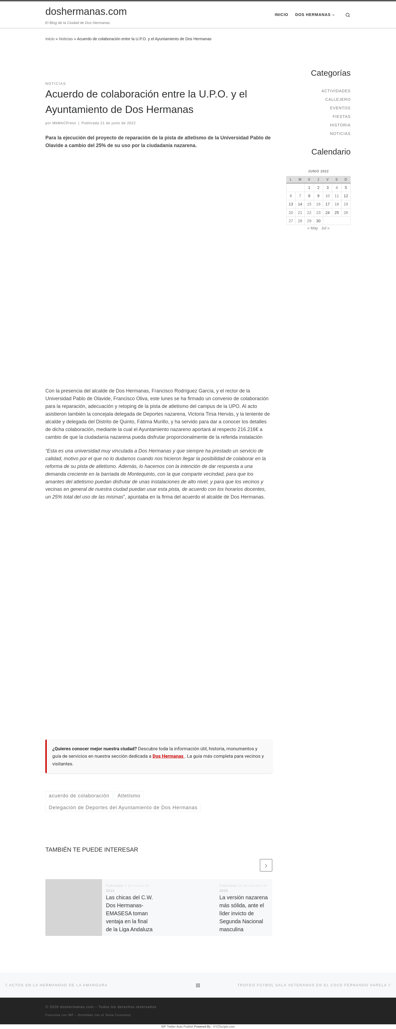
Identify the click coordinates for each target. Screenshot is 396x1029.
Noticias (66, 39)
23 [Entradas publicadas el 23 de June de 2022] (318, 212)
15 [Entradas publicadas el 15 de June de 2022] (309, 204)
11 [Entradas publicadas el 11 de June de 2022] (337, 196)
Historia (340, 125)
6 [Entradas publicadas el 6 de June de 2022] (291, 196)
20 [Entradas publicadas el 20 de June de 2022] (291, 212)
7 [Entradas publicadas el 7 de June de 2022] (300, 196)
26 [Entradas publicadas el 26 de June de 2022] (346, 212)
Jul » (325, 228)
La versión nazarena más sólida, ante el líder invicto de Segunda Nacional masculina (243, 913)
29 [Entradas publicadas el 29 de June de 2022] (309, 221)
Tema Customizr (118, 1015)
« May (312, 228)
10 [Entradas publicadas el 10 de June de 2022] (327, 196)
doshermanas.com (77, 1007)
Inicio (49, 39)
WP (71, 1015)
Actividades (336, 91)
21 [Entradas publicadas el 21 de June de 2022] (300, 212)
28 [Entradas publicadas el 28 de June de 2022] (300, 221)
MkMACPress (64, 123)
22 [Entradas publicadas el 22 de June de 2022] (309, 212)
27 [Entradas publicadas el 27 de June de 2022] (291, 221)
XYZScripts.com (224, 1026)
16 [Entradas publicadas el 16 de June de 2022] (318, 204)
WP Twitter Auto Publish (177, 1026)
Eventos (340, 108)
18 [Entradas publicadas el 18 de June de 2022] (337, 204)
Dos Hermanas (169, 756)
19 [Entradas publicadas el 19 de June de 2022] (346, 204)
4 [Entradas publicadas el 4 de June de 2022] (337, 187)
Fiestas (342, 116)
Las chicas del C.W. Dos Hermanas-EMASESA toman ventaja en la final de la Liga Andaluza (129, 913)
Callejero (338, 99)
